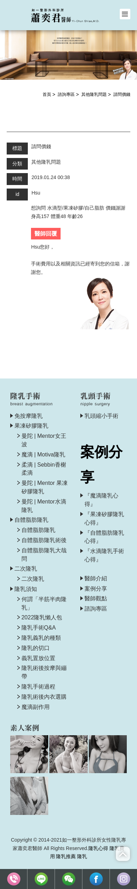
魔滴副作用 (35, 707)
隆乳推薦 (66, 856)
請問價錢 (121, 94)
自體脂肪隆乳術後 (44, 540)
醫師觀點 (96, 598)
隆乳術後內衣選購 (44, 697)
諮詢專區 (66, 94)
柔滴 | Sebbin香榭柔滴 (43, 469)
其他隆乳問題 (94, 94)
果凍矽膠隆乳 (31, 426)
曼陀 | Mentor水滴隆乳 (43, 506)
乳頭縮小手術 (101, 416)
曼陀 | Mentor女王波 (43, 440)
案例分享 (96, 589)
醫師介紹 (96, 578)
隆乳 (82, 856)
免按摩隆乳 (28, 416)
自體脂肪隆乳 (31, 520)
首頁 (47, 94)
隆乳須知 (25, 589)
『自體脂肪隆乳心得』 (104, 537)
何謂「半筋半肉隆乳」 (44, 603)
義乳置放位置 (38, 658)
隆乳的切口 (35, 648)
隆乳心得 (98, 848)
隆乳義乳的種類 (41, 638)
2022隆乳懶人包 (41, 617)
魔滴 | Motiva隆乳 (43, 454)
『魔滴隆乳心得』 (101, 500)
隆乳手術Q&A (38, 628)
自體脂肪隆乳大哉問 (44, 554)
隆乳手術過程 (38, 687)
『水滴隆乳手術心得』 (104, 555)
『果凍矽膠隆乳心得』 (104, 518)
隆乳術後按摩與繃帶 (44, 672)
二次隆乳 (25, 569)
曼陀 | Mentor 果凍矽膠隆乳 (44, 487)
